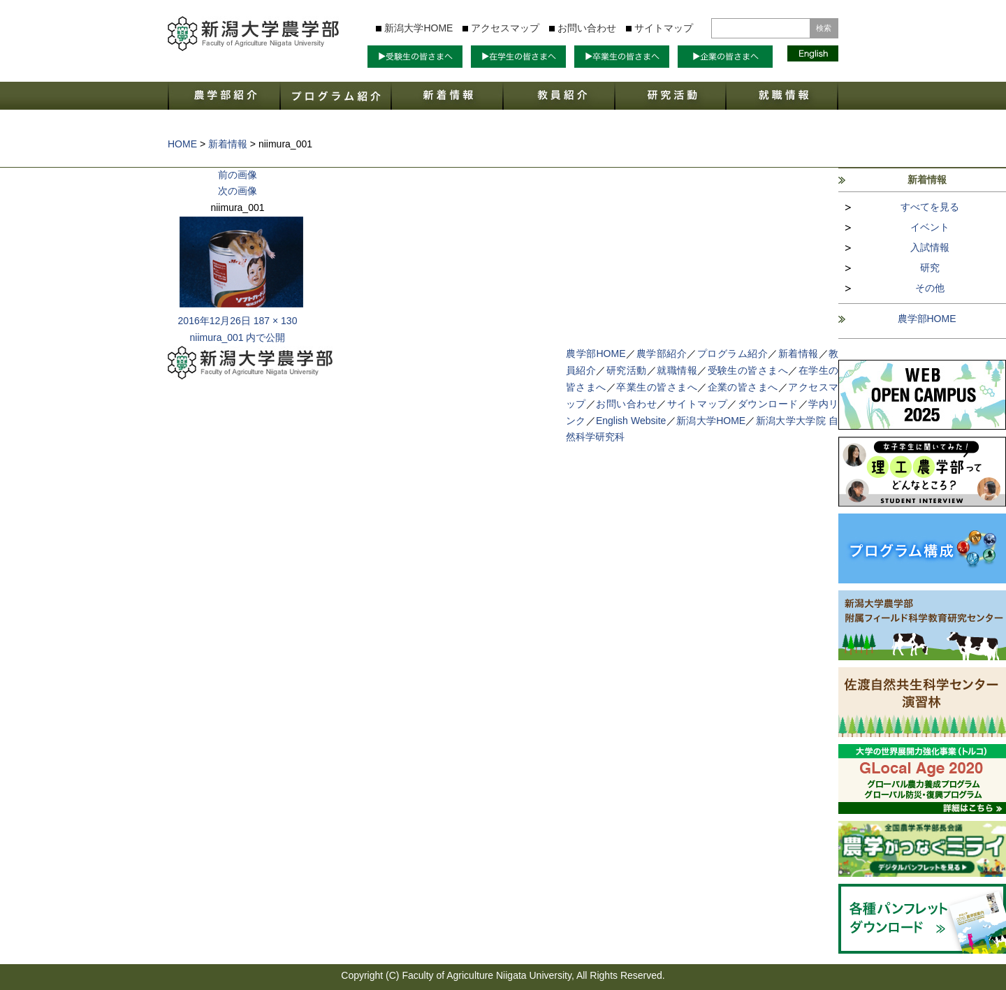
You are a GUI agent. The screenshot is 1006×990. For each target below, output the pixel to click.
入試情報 (929, 247)
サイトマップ (663, 28)
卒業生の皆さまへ (656, 387)
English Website (631, 420)
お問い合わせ (586, 28)
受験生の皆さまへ (748, 370)
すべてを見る (930, 206)
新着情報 (798, 353)
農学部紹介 (661, 353)
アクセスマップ (505, 28)
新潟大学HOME (418, 28)
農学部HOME (927, 318)
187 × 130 (276, 320)
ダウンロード (768, 403)
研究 (930, 267)
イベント (929, 227)
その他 (930, 287)
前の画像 (237, 174)
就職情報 (677, 370)
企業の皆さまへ (743, 387)
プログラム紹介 (732, 353)
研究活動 (626, 370)
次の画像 (237, 190)
